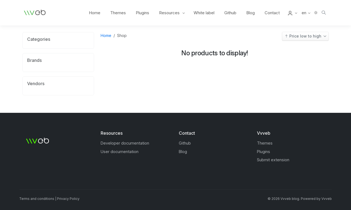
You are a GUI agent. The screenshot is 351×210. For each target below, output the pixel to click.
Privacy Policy (68, 199)
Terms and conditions (36, 199)
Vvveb (326, 199)
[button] (292, 13)
